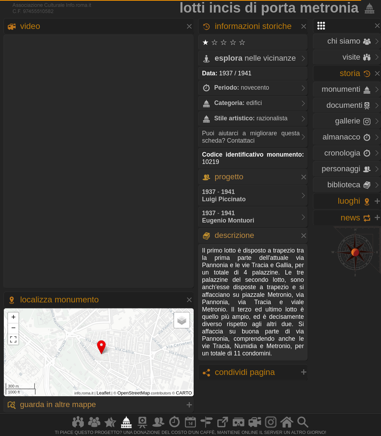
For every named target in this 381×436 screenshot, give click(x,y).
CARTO (184, 393)
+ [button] (13, 318)
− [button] (13, 328)
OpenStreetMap (133, 393)
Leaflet (104, 393)
